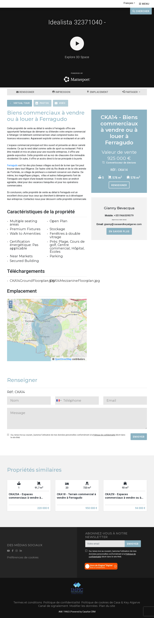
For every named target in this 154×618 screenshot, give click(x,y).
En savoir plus (119, 231)
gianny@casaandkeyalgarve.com (123, 224)
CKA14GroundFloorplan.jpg (32, 281)
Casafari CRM (88, 611)
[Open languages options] (144, 4)
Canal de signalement (53, 606)
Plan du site (107, 606)
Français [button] (128, 3)
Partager (130, 91)
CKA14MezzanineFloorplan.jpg (75, 281)
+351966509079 (124, 215)
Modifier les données (83, 606)
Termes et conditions (27, 602)
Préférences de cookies (22, 557)
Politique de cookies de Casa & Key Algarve (110, 602)
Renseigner (25, 92)
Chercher (140, 11)
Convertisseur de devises (119, 162)
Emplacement (97, 91)
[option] (29, 498)
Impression (61, 91)
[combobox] (77, 401)
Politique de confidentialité (104, 435)
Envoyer (139, 436)
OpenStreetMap (63, 359)
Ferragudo (12, 165)
